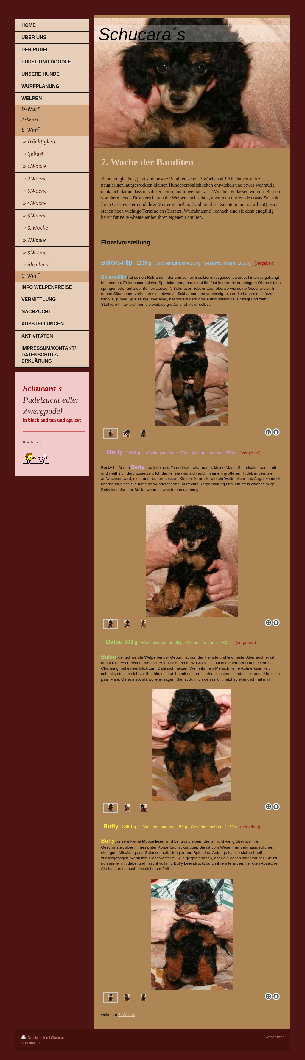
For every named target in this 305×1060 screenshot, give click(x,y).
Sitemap (57, 1037)
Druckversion (35, 1037)
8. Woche (126, 1014)
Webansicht (274, 1037)
